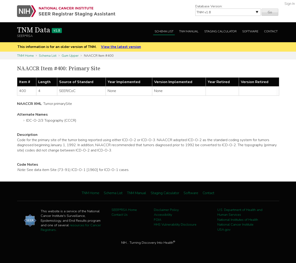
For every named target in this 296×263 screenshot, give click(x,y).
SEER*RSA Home (124, 209)
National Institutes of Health (237, 219)
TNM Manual (188, 31)
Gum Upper (70, 55)
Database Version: (208, 6)
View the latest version (121, 47)
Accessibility (163, 214)
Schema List (164, 31)
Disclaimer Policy (166, 209)
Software (250, 31)
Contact (271, 31)
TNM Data (39, 30)
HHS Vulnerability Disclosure (175, 224)
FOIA (157, 219)
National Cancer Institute (235, 224)
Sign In (290, 3)
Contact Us (120, 214)
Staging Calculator (220, 31)
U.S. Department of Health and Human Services (239, 212)
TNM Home (25, 55)
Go (270, 12)
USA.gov (223, 229)
